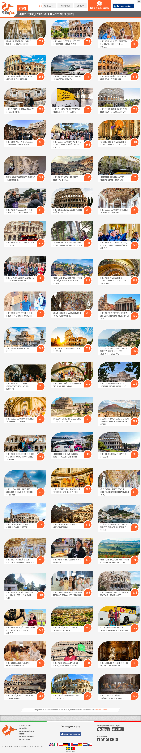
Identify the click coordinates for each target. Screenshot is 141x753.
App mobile (23, 728)
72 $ (41, 419)
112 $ (88, 242)
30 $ (41, 695)
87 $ (88, 559)
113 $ (88, 177)
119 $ (41, 524)
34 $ (135, 663)
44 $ (41, 142)
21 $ (41, 242)
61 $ (41, 210)
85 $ (135, 44)
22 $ (135, 383)
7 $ (88, 76)
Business (22, 733)
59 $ (88, 592)
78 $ (135, 421)
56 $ (41, 76)
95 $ (135, 280)
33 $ (135, 109)
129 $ (135, 559)
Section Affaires (101, 710)
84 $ (88, 144)
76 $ (88, 313)
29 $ (88, 210)
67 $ (135, 76)
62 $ (135, 210)
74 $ (41, 177)
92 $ (88, 280)
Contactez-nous (24, 739)
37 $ (41, 41)
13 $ (135, 315)
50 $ (135, 454)
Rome (23, 8)
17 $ (135, 627)
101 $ (135, 142)
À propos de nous (25, 725)
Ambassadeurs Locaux (26, 731)
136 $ (135, 351)
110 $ (135, 527)
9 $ (88, 454)
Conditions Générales (26, 736)
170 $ (88, 663)
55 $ (88, 41)
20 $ (41, 348)
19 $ (41, 109)
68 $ (41, 278)
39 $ (41, 313)
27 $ (88, 383)
